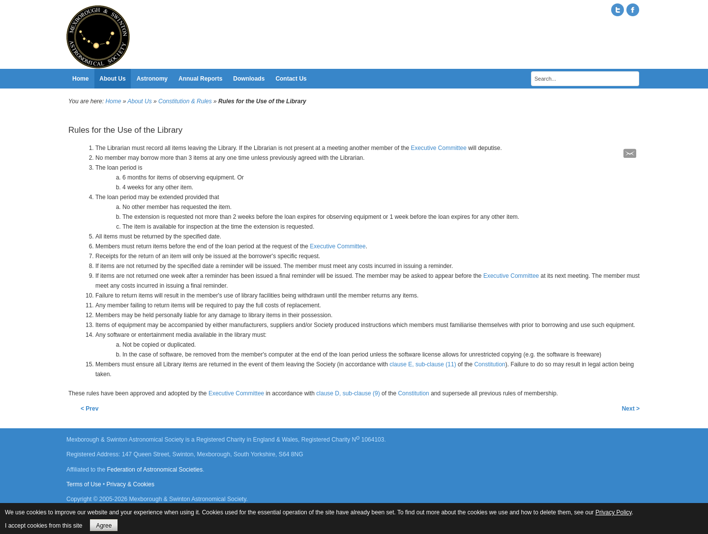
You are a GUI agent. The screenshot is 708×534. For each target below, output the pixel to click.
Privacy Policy (613, 512)
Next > (631, 408)
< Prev (89, 408)
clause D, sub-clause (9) (348, 393)
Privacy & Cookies (130, 484)
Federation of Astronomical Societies (155, 469)
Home (113, 101)
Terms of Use (83, 484)
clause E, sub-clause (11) (422, 364)
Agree (104, 525)
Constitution (489, 364)
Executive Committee (438, 148)
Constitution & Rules (185, 101)
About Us (139, 101)
